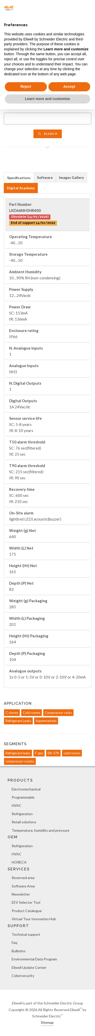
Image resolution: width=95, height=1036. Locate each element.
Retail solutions (24, 822)
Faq (14, 942)
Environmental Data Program (34, 959)
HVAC (17, 805)
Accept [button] (69, 86)
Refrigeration (22, 814)
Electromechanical (26, 789)
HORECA (19, 862)
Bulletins (19, 951)
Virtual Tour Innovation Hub (34, 919)
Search (48, 134)
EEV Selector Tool (26, 902)
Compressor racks (58, 713)
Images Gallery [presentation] (71, 177)
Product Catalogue (27, 911)
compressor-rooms (20, 761)
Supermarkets (46, 721)
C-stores (12, 713)
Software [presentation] (45, 177)
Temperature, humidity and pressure (40, 830)
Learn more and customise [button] (47, 99)
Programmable (23, 797)
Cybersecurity (23, 975)
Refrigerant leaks (18, 753)
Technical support (26, 934)
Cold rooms (31, 713)
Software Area (23, 886)
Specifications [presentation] (19, 178)
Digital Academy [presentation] (21, 188)
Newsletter (21, 894)
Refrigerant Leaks (18, 721)
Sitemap (47, 1022)
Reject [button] (26, 86)
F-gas (39, 753)
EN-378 (53, 753)
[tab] (19, 177)
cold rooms (72, 753)
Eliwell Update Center (29, 967)
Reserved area (23, 877)
